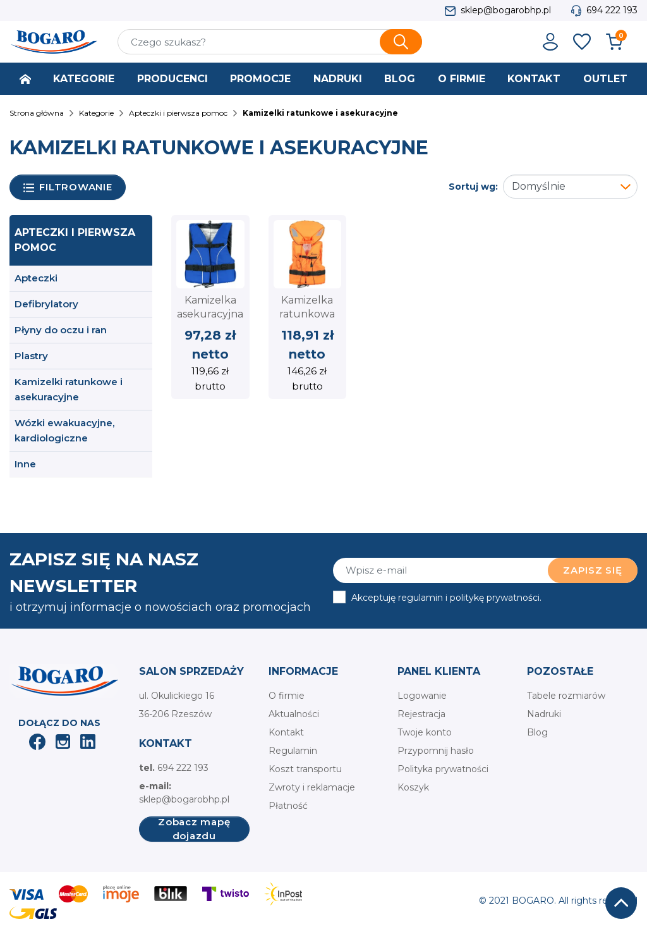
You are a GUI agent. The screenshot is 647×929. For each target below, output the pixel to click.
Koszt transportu (305, 769)
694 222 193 (612, 10)
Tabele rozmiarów (566, 695)
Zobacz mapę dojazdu (194, 829)
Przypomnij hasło (435, 750)
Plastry (31, 356)
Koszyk (413, 787)
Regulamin (293, 750)
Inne (25, 464)
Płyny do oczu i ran (61, 330)
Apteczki (36, 278)
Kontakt (286, 732)
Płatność (288, 805)
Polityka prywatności (442, 769)
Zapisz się (592, 570)
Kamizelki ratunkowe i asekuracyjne (69, 389)
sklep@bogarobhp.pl (506, 10)
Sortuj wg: (473, 186)
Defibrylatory (46, 304)
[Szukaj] (270, 41)
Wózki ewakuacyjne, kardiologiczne (64, 430)
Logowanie (422, 695)
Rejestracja (421, 714)
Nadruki (544, 714)
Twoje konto (424, 732)
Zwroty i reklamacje (312, 787)
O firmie (287, 695)
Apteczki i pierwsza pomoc (75, 240)
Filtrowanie (67, 187)
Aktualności (294, 714)
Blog (537, 732)
